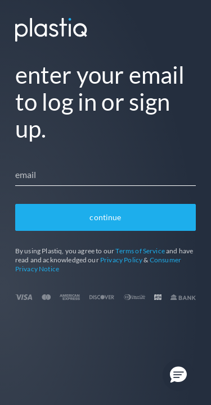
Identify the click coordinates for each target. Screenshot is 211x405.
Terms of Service (140, 251)
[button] (178, 375)
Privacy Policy (121, 260)
